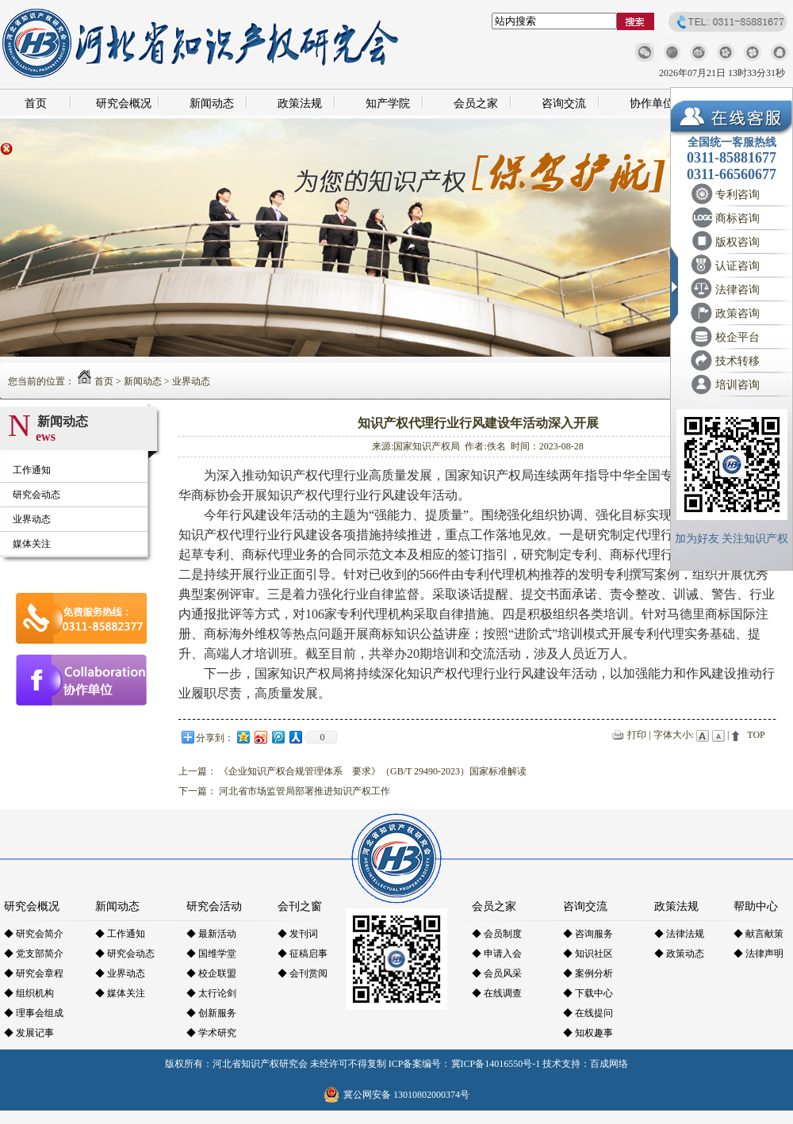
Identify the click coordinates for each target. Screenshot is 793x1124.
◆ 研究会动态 (125, 953)
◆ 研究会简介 (33, 933)
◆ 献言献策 (758, 933)
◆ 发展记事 (29, 1032)
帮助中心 (756, 906)
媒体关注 (32, 543)
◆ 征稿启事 (303, 953)
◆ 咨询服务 (588, 933)
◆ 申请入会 (497, 953)
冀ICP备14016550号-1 (496, 1063)
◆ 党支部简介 (33, 953)
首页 (36, 103)
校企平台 (737, 337)
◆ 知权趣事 (588, 1032)
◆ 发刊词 (298, 933)
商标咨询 (737, 218)
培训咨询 (737, 385)
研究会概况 (123, 103)
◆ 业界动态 (120, 973)
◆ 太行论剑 (211, 993)
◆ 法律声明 (758, 953)
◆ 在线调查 (497, 993)
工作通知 (32, 470)
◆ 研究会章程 (33, 973)
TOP (755, 734)
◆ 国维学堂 (211, 953)
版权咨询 (737, 242)
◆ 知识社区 (588, 953)
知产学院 (388, 103)
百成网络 (609, 1063)
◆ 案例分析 (588, 973)
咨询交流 (564, 103)
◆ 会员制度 (497, 933)
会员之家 (476, 103)
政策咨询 (737, 313)
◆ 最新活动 (211, 933)
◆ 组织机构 (29, 993)
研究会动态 (36, 494)
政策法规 (300, 103)
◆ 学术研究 (211, 1032)
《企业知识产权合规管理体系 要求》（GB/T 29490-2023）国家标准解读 (373, 771)
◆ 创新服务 (211, 1013)
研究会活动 (214, 906)
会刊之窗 (300, 906)
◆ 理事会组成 (33, 1013)
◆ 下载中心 (588, 993)
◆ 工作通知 (120, 933)
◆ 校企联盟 (211, 973)
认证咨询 (737, 266)
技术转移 (737, 361)
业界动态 (191, 381)
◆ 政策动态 (679, 953)
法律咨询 (737, 290)
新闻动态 (212, 103)
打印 (636, 734)
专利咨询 (737, 195)
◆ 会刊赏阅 (303, 973)
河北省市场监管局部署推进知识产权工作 (304, 791)
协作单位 (652, 103)
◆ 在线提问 (588, 1013)
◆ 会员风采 (497, 973)
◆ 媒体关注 (120, 993)
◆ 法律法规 (679, 933)
